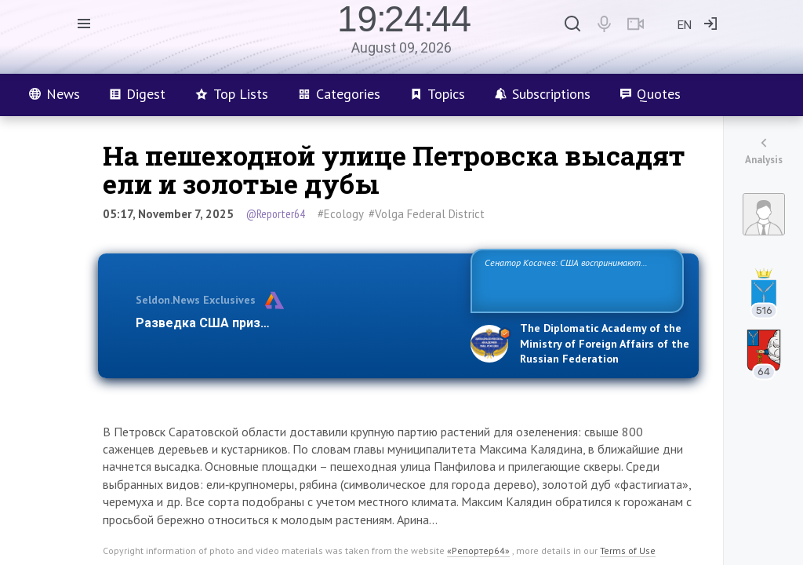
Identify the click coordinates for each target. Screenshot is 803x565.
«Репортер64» (478, 550)
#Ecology (341, 213)
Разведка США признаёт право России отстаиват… (294, 322)
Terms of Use (628, 550)
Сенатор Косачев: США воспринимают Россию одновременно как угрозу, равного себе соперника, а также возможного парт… (574, 280)
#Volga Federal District (427, 213)
